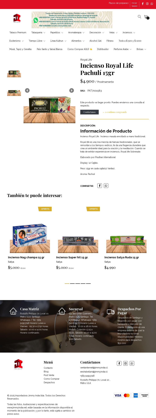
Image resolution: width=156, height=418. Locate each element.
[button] (27, 90)
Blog (46, 371)
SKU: (82, 91)
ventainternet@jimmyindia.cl (94, 367)
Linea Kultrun (58, 41)
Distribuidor (103, 49)
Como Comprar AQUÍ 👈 (79, 49)
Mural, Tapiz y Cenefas (20, 49)
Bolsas (141, 49)
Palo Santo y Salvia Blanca (49, 49)
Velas (113, 32)
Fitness (110, 41)
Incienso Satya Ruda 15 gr (122, 257)
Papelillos (56, 32)
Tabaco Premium (17, 32)
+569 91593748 (87, 376)
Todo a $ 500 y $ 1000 (130, 41)
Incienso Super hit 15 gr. (72, 257)
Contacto (48, 368)
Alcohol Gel (95, 41)
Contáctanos (89, 112)
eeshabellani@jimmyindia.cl (94, 371)
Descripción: (88, 125)
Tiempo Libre (37, 41)
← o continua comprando (115, 112)
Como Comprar (51, 379)
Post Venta (49, 375)
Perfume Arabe (122, 49)
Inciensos (129, 32)
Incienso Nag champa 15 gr (26, 257)
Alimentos (77, 41)
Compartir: (87, 186)
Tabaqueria (38, 32)
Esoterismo (16, 41)
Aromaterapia (76, 32)
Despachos (49, 382)
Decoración (97, 32)
